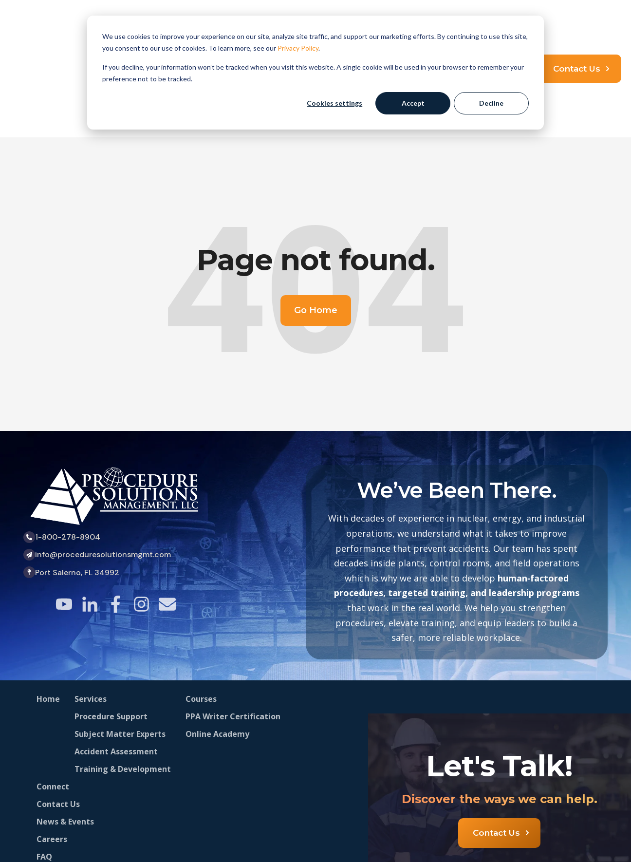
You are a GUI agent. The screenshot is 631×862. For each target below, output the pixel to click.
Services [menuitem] (90, 620)
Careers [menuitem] (52, 760)
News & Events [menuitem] (65, 742)
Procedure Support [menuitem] (111, 637)
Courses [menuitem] (201, 620)
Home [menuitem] (48, 620)
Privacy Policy (298, 48)
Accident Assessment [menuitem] (116, 672)
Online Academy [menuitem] (217, 655)
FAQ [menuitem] (44, 777)
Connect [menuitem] (53, 707)
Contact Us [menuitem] (58, 725)
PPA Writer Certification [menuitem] (233, 637)
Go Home (315, 231)
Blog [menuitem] (45, 812)
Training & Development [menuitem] (122, 690)
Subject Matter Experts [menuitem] (120, 655)
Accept (413, 103)
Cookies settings (334, 103)
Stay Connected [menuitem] (67, 795)
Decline (491, 103)
